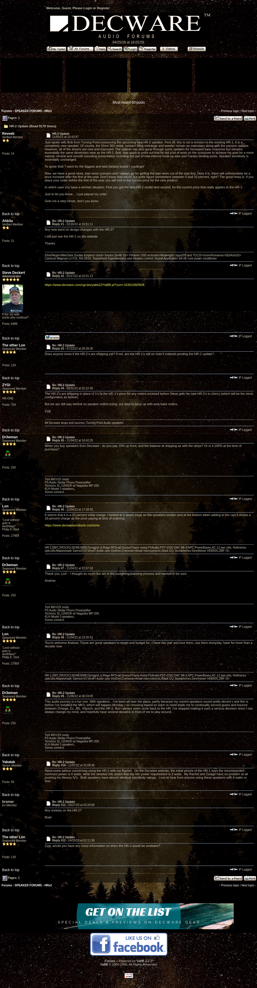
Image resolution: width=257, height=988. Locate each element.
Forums (7, 111)
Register (103, 8)
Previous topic (230, 111)
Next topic (247, 111)
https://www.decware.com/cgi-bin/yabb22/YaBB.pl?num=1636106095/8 (94, 285)
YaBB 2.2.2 (144, 961)
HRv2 (48, 111)
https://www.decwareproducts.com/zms (72, 525)
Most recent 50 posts (129, 102)
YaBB (104, 964)
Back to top (11, 214)
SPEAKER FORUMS (28, 111)
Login (87, 8)
